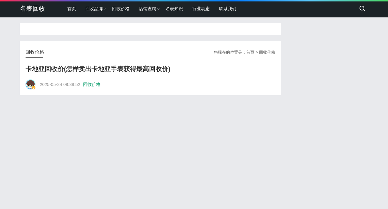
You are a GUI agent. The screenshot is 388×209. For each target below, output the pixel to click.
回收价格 (121, 8)
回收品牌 (94, 8)
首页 (71, 8)
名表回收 (32, 8)
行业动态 (201, 8)
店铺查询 (147, 8)
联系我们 (227, 8)
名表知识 (174, 8)
